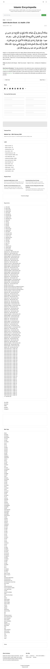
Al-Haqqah (6, 473)
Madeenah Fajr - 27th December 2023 (11, 276)
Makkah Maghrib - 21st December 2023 (11, 321)
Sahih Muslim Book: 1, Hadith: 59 (10, 381)
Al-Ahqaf (5, 447)
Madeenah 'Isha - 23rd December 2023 (11, 302)
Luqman (5, 606)
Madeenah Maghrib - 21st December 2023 (12, 327)
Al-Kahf (5, 493)
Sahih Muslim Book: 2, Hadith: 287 (10, 361)
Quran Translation (7, 621)
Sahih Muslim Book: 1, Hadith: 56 (10, 386)
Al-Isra (5, 486)
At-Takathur (6, 558)
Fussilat (5, 590)
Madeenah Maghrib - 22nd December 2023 (12, 335)
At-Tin (5, 566)
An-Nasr (5, 535)
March (6, 208)
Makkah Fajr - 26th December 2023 (11, 299)
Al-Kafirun (6, 492)
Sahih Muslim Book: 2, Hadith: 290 (10, 357)
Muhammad (6, 609)
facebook (6, 404)
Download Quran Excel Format (32, 180)
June (6, 222)
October (7, 217)
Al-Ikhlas (5, 480)
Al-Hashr (5, 474)
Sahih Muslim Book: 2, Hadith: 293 (10, 353)
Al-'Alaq (5, 440)
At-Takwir (6, 560)
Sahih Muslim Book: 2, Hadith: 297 (10, 374)
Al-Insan (5, 483)
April (6, 225)
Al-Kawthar (6, 495)
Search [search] (44, 15)
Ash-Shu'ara (6, 553)
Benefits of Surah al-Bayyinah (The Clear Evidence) (34, 186)
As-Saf (5, 545)
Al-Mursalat (6, 512)
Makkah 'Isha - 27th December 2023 (11, 283)
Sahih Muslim (6, 631)
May (6, 224)
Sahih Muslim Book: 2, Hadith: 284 (10, 367)
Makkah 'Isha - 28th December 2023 (11, 259)
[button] (25, 88)
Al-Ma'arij (6, 498)
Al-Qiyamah (6, 524)
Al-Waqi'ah (6, 525)
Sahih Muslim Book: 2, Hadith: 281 (10, 376)
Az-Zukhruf (6, 570)
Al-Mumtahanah (7, 509)
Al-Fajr (5, 460)
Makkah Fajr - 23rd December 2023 (11, 306)
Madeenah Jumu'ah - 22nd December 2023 (12, 332)
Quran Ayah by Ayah (8, 616)
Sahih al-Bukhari (7, 629)
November (7, 215)
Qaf (5, 613)
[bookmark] (46, 2)
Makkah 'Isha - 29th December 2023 (11, 267)
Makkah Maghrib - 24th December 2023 (11, 315)
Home (5, 644)
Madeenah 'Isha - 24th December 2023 (11, 316)
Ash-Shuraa (6, 554)
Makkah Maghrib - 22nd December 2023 (12, 334)
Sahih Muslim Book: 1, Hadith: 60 (10, 380)
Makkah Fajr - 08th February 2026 (13, 134)
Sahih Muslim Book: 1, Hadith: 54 (10, 390)
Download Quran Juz (8, 580)
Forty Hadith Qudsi (7, 589)
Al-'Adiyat (6, 438)
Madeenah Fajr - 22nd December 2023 (11, 322)
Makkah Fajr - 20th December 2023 (11, 341)
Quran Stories (6, 619)
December (7, 214)
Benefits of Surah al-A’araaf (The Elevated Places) (13, 289)
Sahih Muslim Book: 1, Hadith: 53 (10, 393)
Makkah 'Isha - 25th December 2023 (11, 293)
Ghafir (5, 593)
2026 (6, 207)
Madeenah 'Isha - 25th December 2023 (11, 292)
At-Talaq (5, 561)
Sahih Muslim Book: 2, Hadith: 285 (10, 364)
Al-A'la (5, 444)
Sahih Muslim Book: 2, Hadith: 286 (10, 363)
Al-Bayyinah (6, 457)
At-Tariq (5, 563)
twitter (5, 405)
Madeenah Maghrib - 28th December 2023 (12, 254)
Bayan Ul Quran (7, 574)
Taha (5, 634)
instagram (6, 409)
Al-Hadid (5, 470)
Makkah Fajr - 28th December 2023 (11, 253)
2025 (6, 212)
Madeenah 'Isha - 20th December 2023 (11, 344)
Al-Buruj (5, 459)
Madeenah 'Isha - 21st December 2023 (11, 325)
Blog (5, 576)
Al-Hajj (5, 472)
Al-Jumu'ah (6, 490)
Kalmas (5, 605)
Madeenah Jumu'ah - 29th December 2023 (12, 263)
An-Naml (5, 532)
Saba (5, 626)
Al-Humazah (6, 479)
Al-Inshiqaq (6, 485)
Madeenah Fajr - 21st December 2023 (11, 329)
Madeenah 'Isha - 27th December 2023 (11, 282)
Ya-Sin (5, 635)
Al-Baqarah (6, 456)
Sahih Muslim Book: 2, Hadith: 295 (10, 350)
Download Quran (7, 579)
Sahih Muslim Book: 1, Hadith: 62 (10, 377)
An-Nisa (5, 538)
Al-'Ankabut (6, 441)
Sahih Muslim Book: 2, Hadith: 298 (10, 371)
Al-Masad (6, 502)
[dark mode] (43, 2)
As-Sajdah (6, 548)
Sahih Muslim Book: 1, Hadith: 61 (10, 379)
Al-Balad (5, 454)
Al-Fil (5, 466)
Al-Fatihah (6, 464)
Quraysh (5, 622)
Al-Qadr (5, 516)
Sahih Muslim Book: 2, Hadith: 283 (10, 370)
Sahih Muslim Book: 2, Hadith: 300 (10, 366)
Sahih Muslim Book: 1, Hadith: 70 (10, 389)
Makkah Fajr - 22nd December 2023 (11, 324)
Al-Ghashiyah (6, 469)
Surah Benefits (7, 632)
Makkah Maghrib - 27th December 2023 (11, 280)
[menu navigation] (4, 2)
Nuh (5, 612)
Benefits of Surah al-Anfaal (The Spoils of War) (13, 287)
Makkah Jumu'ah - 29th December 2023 (11, 264)
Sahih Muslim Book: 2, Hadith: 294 (10, 351)
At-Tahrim (6, 557)
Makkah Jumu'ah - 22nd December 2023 (12, 331)
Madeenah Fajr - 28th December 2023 (11, 251)
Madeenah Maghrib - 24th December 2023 (12, 314)
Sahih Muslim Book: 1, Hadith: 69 (10, 392)
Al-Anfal (5, 453)
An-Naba (6, 528)
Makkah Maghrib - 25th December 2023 (11, 295)
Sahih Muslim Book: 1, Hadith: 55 (10, 387)
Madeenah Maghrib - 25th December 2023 (12, 290)
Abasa (5, 433)
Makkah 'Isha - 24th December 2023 (11, 318)
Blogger (27, 195)
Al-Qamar (6, 519)
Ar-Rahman (6, 542)
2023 (6, 248)
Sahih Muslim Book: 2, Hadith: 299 (10, 368)
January (7, 211)
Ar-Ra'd (5, 541)
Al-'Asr (5, 443)
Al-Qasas (6, 522)
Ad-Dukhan (6, 435)
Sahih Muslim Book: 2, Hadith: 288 (10, 360)
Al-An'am (6, 450)
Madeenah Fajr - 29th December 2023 (11, 260)
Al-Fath (5, 463)
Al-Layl (5, 496)
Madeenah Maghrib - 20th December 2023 (12, 342)
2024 (6, 231)
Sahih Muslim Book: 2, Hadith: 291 (10, 355)
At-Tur (5, 567)
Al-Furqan (6, 467)
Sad (5, 628)
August (6, 220)
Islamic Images (7, 602)
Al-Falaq (5, 461)
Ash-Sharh (6, 551)
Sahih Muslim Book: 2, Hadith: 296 (10, 348)
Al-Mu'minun (6, 503)
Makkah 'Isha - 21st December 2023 (11, 319)
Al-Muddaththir (7, 505)
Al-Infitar (5, 482)
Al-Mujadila (6, 506)
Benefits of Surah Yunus (8, 285)
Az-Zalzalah (6, 568)
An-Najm (5, 531)
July (6, 221)
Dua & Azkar (6, 583)
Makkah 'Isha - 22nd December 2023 (11, 338)
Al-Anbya (6, 451)
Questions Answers (8, 615)
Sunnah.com (5, 69)
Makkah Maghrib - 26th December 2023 (11, 272)
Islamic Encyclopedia (25, 7)
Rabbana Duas (7, 623)
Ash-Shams (6, 550)
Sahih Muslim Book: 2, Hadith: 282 (10, 373)
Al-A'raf (5, 446)
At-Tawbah (6, 564)
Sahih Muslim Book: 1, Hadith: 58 (10, 383)
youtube (6, 407)
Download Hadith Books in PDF (11, 180)
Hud (5, 596)
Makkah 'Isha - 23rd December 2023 (11, 309)
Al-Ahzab (6, 448)
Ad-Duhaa (6, 434)
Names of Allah (7, 610)
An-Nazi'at (6, 537)
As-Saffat (6, 547)
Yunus (5, 636)
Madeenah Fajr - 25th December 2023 (11, 298)
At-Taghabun (6, 555)
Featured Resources (8, 586)
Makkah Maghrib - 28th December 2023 (11, 256)
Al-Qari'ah (6, 521)
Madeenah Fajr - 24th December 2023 (11, 311)
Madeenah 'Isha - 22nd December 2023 (11, 337)
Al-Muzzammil (7, 515)
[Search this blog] (22, 15)
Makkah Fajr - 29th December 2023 (11, 261)
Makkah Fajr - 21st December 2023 (11, 328)
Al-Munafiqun (6, 511)
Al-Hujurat (6, 477)
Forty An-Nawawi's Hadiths (9, 587)
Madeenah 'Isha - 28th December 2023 (11, 257)
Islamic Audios (7, 599)
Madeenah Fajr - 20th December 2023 (11, 340)
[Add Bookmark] (10, 25)
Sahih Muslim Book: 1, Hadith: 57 (10, 384)
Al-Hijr (5, 476)
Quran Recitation (7, 618)
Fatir (5, 584)
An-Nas (5, 534)
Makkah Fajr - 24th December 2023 (11, 312)
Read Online (6, 625)
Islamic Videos (7, 603)
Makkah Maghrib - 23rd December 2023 (11, 303)
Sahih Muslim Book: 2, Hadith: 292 (10, 354)
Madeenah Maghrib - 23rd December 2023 (12, 305)
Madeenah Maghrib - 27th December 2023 (12, 279)
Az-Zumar (6, 571)
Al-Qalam (6, 518)
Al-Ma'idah (6, 499)
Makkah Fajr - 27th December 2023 (11, 277)
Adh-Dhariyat (6, 437)
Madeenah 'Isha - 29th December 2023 (11, 269)
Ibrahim (5, 597)
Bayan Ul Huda (7, 573)
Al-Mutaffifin (6, 514)
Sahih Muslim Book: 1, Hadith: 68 (10, 394)
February (7, 209)
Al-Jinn (5, 489)
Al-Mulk (5, 508)
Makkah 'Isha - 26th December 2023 (11, 274)
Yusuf (5, 638)
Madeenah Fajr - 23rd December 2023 (11, 308)
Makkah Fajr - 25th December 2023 (11, 296)
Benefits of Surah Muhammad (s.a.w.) (12, 185)
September (7, 218)
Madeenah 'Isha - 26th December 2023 (11, 273)
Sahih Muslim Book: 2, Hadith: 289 (10, 358)
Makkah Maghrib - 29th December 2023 (11, 266)
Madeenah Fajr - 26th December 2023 (11, 301)
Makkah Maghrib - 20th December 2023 (11, 345)
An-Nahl (5, 529)
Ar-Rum (5, 544)
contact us (10, 73)
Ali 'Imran (6, 527)
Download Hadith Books (8, 577)
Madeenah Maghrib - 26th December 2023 (12, 270)
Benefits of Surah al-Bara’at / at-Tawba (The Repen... (14, 286)
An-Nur (5, 540)
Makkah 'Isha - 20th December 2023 (11, 347)
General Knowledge (8, 592)
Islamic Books (6, 600)
